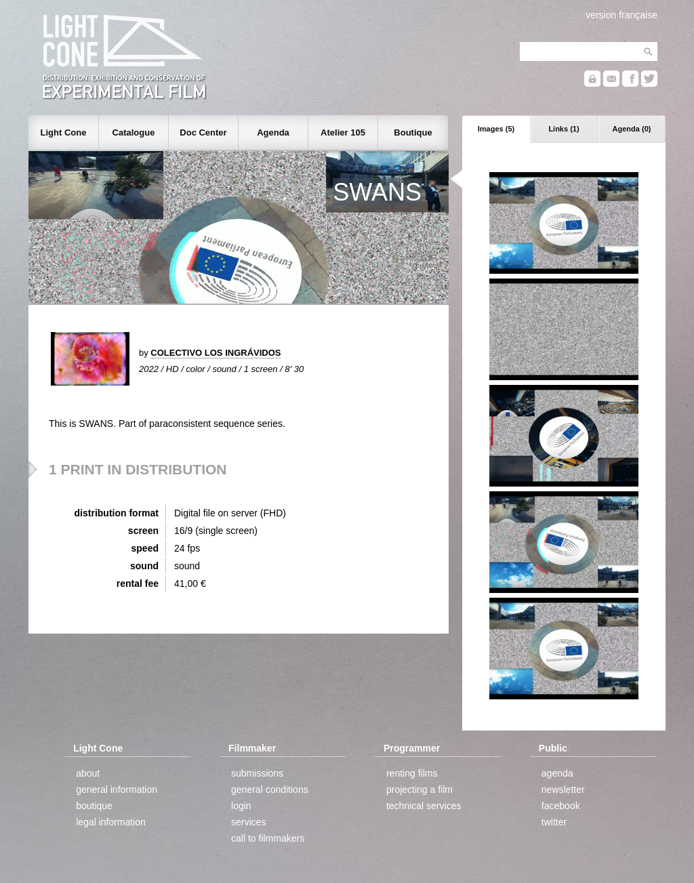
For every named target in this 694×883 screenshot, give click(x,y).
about (88, 773)
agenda (557, 773)
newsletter (563, 789)
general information (116, 789)
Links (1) (563, 129)
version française (621, 14)
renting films (411, 773)
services (248, 822)
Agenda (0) (632, 129)
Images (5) (496, 129)
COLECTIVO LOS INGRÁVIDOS (215, 353)
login (241, 805)
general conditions (269, 789)
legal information (111, 822)
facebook (561, 805)
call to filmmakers (267, 838)
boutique (94, 805)
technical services (424, 805)
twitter (554, 822)
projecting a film (419, 789)
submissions (257, 773)
